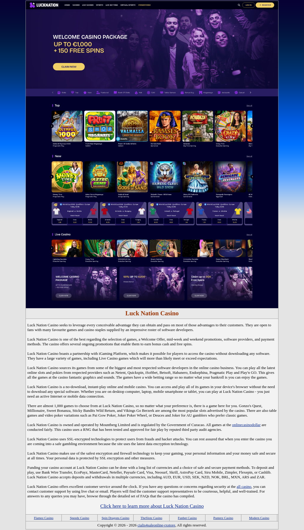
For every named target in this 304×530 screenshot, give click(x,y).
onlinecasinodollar (246, 425)
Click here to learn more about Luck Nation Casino (152, 506)
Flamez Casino (43, 518)
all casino (244, 486)
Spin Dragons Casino (115, 518)
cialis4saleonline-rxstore (156, 525)
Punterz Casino (223, 518)
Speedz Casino (79, 518)
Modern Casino (259, 518)
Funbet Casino (187, 518)
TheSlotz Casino (151, 518)
